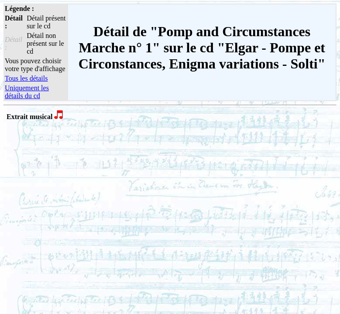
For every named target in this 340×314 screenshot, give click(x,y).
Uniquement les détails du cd (27, 91)
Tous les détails (26, 78)
